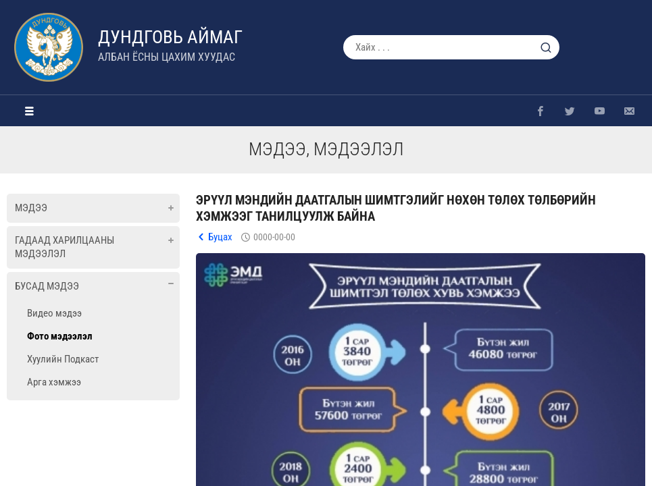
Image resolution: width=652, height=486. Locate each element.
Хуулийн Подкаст (63, 359)
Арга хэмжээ (54, 382)
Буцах (220, 237)
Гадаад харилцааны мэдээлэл (64, 247)
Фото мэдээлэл (60, 336)
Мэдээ (31, 208)
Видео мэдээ (54, 313)
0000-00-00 (274, 237)
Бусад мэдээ (47, 286)
